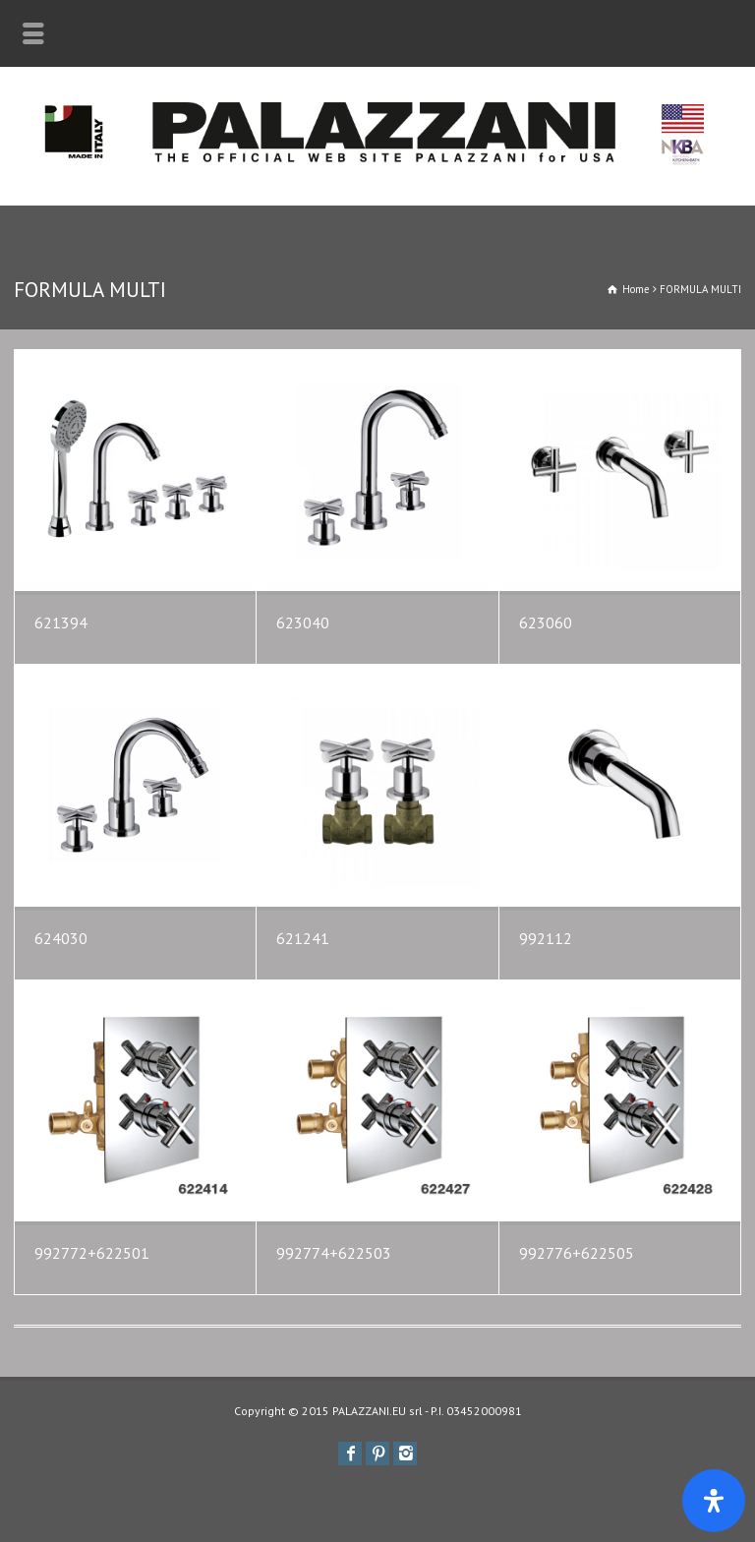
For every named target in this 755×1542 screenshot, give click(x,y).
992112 (545, 938)
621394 (60, 622)
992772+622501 (91, 1253)
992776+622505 (576, 1253)
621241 (302, 938)
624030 (60, 938)
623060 (545, 622)
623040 (302, 622)
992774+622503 (333, 1253)
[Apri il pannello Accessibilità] (713, 1500)
